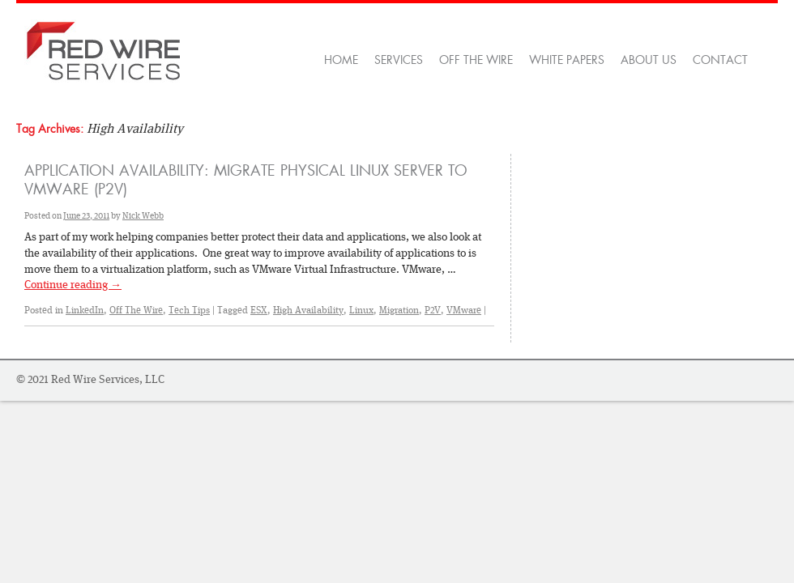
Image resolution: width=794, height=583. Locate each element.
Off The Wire (136, 310)
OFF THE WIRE (476, 60)
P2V (433, 310)
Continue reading (73, 284)
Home (341, 60)
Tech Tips (189, 310)
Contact (720, 60)
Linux (361, 310)
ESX (258, 310)
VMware (463, 310)
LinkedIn (85, 310)
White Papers (566, 60)
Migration (399, 310)
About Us (649, 60)
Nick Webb (143, 216)
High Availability (308, 310)
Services (398, 60)
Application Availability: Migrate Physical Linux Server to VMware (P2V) (245, 180)
